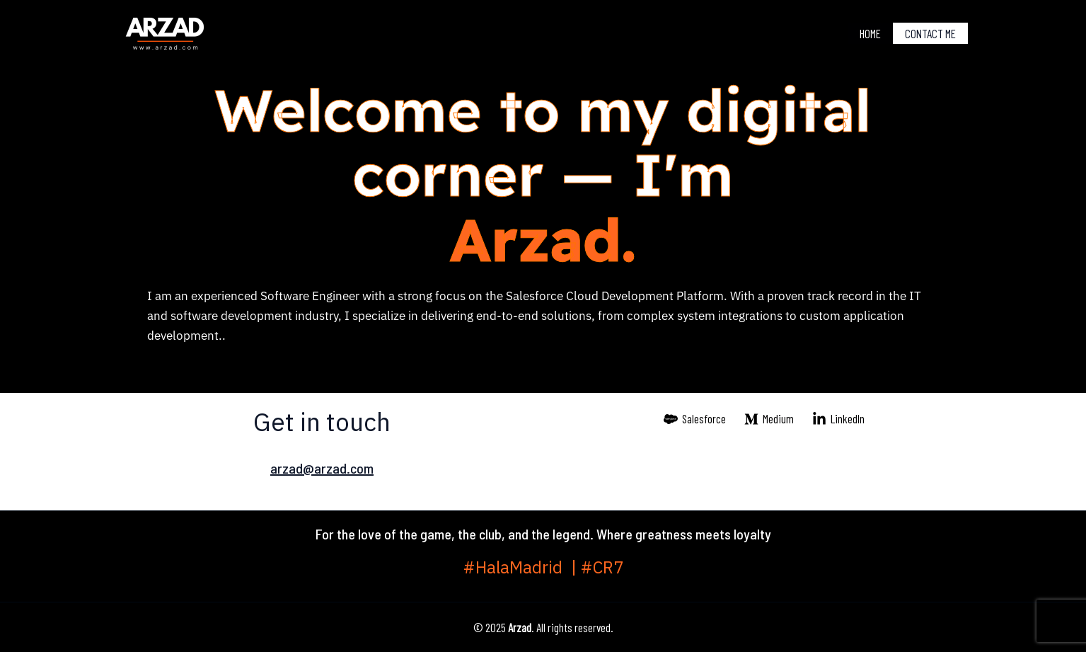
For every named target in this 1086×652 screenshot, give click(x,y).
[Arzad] (165, 31)
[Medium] (769, 419)
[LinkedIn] (838, 419)
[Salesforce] (695, 419)
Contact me (930, 33)
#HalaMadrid (517, 567)
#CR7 (602, 567)
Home (870, 33)
